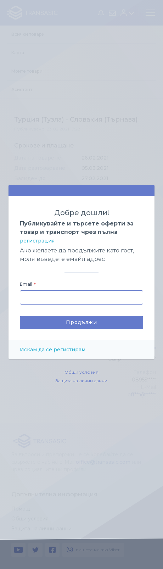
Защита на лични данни (81, 380)
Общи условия (81, 372)
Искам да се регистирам (52, 349)
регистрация (37, 241)
